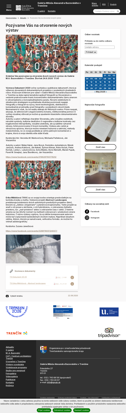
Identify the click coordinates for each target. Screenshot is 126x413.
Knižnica (10, 385)
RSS (104, 4)
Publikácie (10, 379)
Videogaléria (12, 376)
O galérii (41, 11)
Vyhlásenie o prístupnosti (111, 398)
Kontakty (51, 11)
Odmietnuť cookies (62, 410)
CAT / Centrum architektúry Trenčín (18, 357)
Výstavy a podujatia (15, 364)
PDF (59, 277)
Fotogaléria (11, 373)
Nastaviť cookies (81, 410)
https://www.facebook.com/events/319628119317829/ (31, 157)
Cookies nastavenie (47, 398)
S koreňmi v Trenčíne (16, 361)
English (113, 4)
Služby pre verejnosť (15, 370)
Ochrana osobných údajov (67, 398)
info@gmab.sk (53, 382)
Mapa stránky (95, 4)
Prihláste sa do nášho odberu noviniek (98, 42)
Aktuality (23, 18)
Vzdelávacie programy (16, 367)
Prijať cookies (44, 410)
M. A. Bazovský (13, 353)
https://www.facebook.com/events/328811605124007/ (31, 231)
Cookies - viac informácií (89, 398)
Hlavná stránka (11, 18)
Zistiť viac (100, 147)
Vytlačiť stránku (14, 296)
